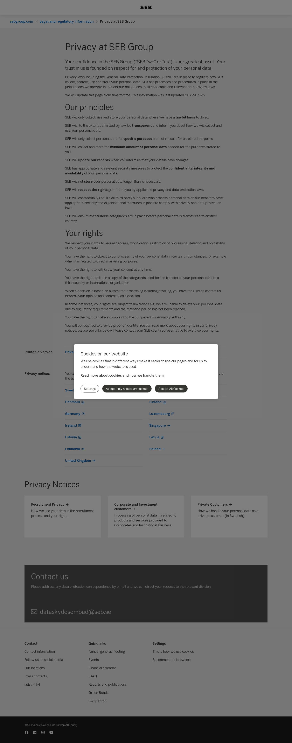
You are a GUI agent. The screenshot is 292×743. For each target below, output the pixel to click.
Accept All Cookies (171, 389)
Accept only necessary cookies (127, 389)
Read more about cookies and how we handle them (122, 375)
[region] (146, 371)
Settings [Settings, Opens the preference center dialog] (90, 389)
